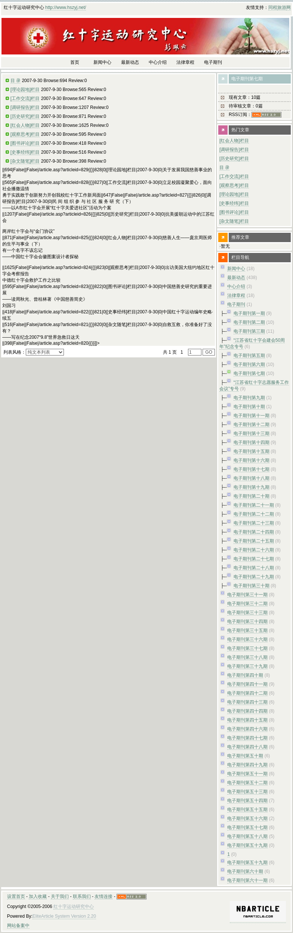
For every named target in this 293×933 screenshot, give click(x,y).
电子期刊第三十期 (251, 585)
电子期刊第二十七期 (254, 558)
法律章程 (236, 295)
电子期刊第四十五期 (247, 720)
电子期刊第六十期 (245, 871)
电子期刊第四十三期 (247, 702)
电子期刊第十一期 (251, 415)
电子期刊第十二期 (251, 424)
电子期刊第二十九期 (254, 576)
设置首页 (16, 896)
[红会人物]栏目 (25, 125)
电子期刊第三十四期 (247, 621)
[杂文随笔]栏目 (25, 161)
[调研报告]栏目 (25, 107)
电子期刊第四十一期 (247, 684)
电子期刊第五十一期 (247, 773)
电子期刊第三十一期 (247, 594)
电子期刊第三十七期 (247, 648)
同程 (272, 7)
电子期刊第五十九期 (247, 845)
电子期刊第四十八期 (247, 746)
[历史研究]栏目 (25, 116)
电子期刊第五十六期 (247, 818)
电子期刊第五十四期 (247, 800)
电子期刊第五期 (249, 355)
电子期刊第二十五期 (254, 541)
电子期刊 (236, 304)
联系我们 (82, 896)
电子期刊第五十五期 (247, 809)
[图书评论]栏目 (25, 143)
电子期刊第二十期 (251, 496)
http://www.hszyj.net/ (65, 7)
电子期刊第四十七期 (247, 738)
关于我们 (60, 896)
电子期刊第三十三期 (247, 612)
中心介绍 (236, 286)
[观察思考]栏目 (25, 134)
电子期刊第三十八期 (247, 657)
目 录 (15, 80)
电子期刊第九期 (249, 397)
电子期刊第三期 (249, 331)
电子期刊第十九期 (251, 487)
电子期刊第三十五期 (247, 630)
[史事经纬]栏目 (25, 152)
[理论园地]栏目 (25, 89)
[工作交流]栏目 (25, 98)
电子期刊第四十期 (245, 675)
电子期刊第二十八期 (254, 567)
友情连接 (103, 896)
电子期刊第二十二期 (254, 514)
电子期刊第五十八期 (247, 836)
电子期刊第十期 (249, 406)
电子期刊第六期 (249, 364)
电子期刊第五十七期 (247, 827)
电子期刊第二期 (249, 322)
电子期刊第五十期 (245, 755)
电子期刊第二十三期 (254, 523)
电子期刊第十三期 (251, 433)
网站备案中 (18, 925)
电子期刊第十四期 (251, 442)
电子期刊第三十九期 (247, 666)
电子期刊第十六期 (251, 460)
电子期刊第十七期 (251, 469)
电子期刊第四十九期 (247, 764)
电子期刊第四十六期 (247, 729)
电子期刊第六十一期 (247, 880)
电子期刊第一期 (249, 313)
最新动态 (236, 277)
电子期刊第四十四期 (247, 711)
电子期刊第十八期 (251, 478)
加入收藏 (38, 896)
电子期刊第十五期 (251, 451)
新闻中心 (236, 268)
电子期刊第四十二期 (247, 693)
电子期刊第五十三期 (247, 791)
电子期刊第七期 (249, 373)
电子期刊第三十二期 (247, 603)
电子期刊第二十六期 (254, 549)
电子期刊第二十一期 (254, 505)
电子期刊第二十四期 (254, 532)
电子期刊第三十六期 (247, 639)
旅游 (281, 7)
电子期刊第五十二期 (247, 782)
